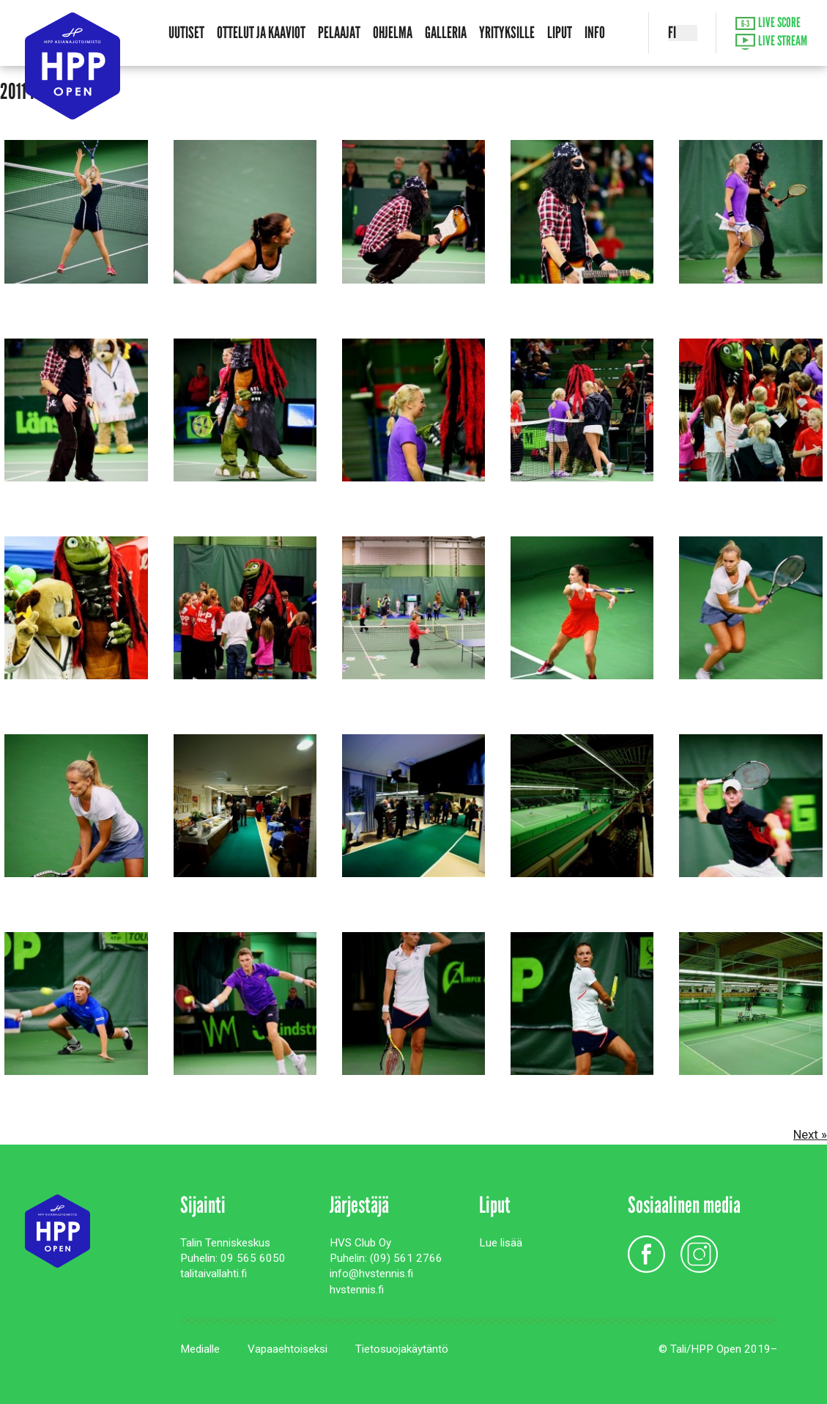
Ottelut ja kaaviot (261, 33)
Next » (810, 1134)
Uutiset (186, 33)
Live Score (768, 23)
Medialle (200, 1349)
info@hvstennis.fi (371, 1273)
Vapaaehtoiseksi (287, 1349)
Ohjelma (392, 33)
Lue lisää (500, 1242)
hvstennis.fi (357, 1289)
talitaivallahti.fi (213, 1273)
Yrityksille (507, 33)
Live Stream (771, 42)
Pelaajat (339, 33)
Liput (559, 33)
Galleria (446, 33)
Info (595, 33)
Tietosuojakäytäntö (401, 1349)
